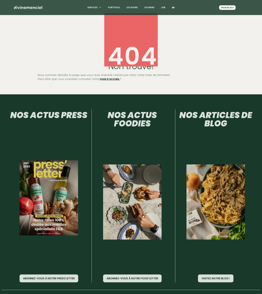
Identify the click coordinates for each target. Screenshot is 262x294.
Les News (149, 7)
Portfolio (114, 7)
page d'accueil (110, 79)
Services (94, 7)
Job (163, 7)
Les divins (132, 7)
